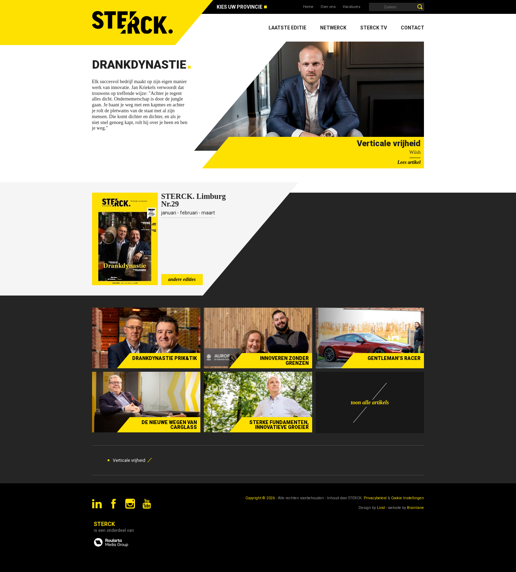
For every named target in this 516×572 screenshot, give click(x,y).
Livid (381, 507)
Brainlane (415, 507)
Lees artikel (408, 162)
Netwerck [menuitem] (333, 27)
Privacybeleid (375, 498)
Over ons (328, 7)
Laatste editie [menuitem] (287, 27)
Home (308, 7)
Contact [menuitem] (412, 27)
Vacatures (351, 7)
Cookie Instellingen (407, 498)
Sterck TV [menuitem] (373, 27)
